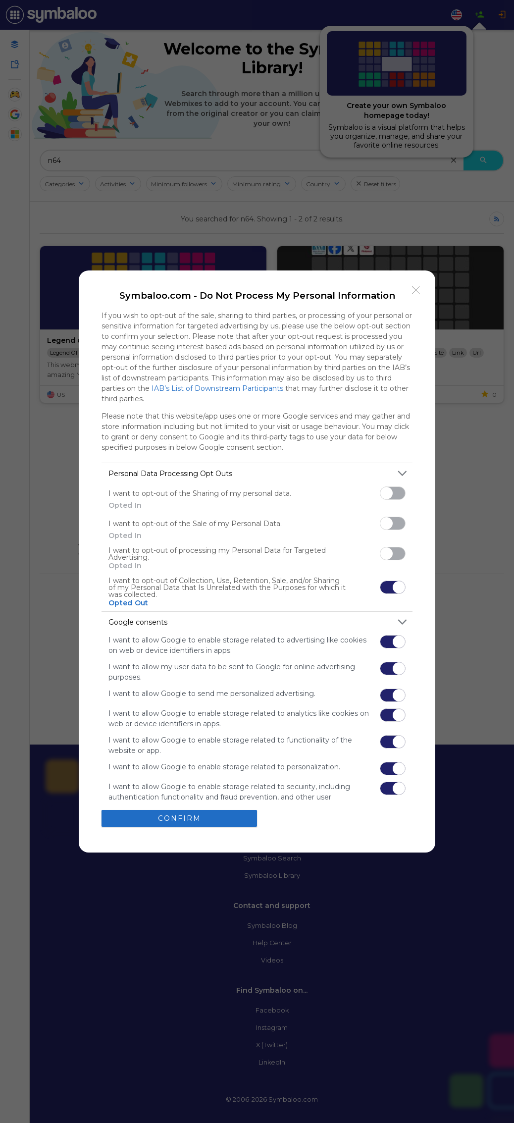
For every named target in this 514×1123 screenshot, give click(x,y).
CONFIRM (179, 818)
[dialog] (257, 561)
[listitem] (257, 473)
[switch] (393, 493)
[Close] (416, 289)
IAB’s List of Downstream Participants (217, 388)
